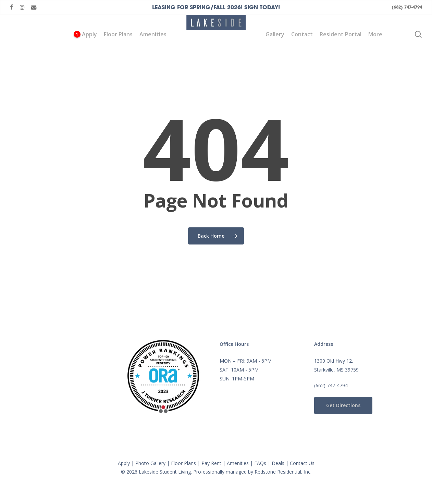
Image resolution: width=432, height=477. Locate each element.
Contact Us (302, 463)
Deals (278, 463)
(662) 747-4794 (331, 385)
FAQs (260, 463)
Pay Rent (211, 463)
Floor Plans (183, 463)
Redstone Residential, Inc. (283, 471)
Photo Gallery (150, 463)
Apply (124, 463)
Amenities (238, 463)
